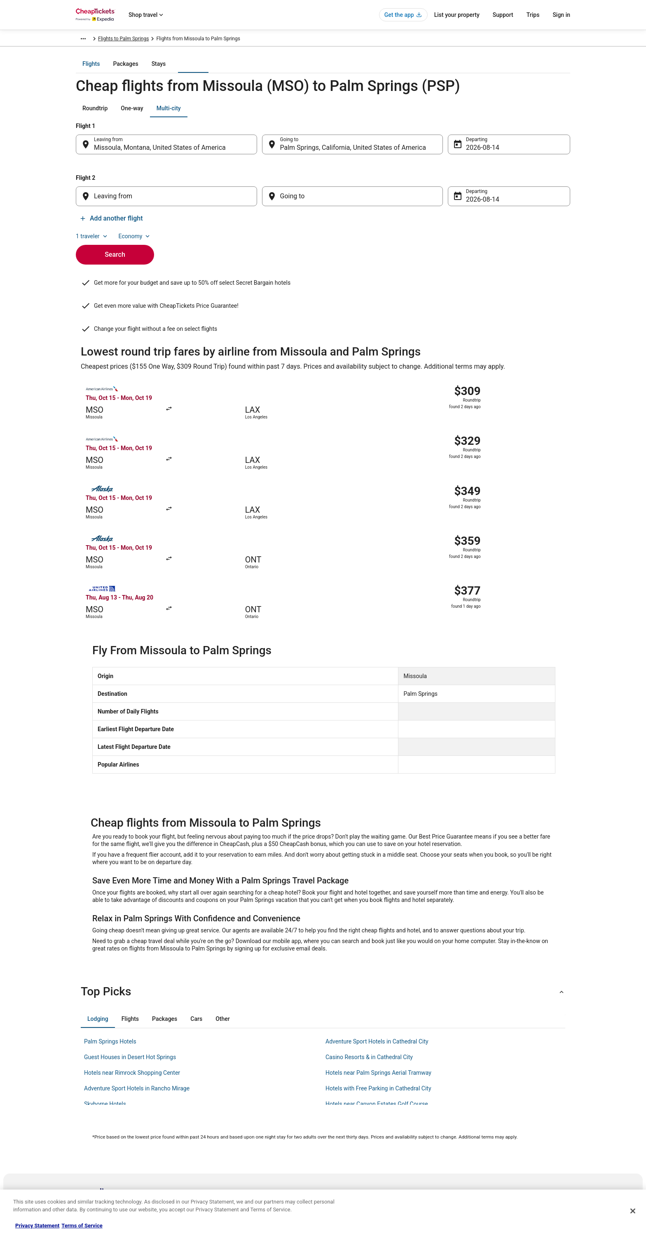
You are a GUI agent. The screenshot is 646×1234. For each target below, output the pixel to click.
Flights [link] (131, 40)
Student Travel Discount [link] (229, 1163)
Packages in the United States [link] (236, 1123)
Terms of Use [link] (345, 1110)
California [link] (219, 40)
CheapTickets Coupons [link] (229, 1150)
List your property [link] (95, 1110)
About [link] (82, 1084)
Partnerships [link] (90, 1123)
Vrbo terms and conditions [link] (360, 1123)
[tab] (290, 69)
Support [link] (467, 1084)
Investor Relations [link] (95, 1150)
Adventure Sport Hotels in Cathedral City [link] (376, 892)
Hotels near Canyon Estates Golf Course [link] (376, 955)
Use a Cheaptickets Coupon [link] (489, 1136)
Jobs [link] (81, 1097)
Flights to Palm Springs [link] (262, 40)
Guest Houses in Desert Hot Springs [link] (130, 908)
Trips (533, 15)
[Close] (633, 1211)
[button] (323, 842)
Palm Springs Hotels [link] (110, 892)
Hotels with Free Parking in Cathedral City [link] (378, 939)
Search (115, 246)
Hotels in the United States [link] (233, 1084)
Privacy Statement (37, 1225)
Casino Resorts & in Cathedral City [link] (369, 908)
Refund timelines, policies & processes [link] (501, 1123)
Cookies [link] (340, 1097)
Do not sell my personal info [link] (361, 1136)
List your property (457, 15)
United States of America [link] (174, 40)
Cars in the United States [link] (230, 1097)
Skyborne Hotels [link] (105, 955)
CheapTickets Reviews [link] (228, 1136)
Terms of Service (81, 1225)
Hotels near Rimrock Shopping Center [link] (132, 923)
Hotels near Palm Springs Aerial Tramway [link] (378, 923)
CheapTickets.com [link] (96, 40)
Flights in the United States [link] (233, 1110)
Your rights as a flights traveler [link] (492, 1150)
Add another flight (535, 224)
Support (503, 15)
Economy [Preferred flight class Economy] (543, 114)
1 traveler (501, 114)
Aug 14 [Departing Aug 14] (476, 153)
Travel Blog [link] (216, 1176)
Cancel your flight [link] (478, 1110)
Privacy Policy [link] (346, 1084)
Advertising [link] (88, 1163)
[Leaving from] (166, 202)
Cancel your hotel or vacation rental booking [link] (507, 1097)
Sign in (561, 15)
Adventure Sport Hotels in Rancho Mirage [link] (137, 939)
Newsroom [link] (88, 1136)
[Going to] (352, 202)
